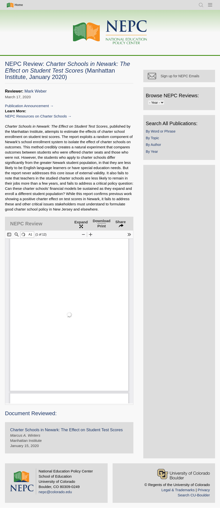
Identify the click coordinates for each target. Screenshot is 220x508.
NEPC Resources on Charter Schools (36, 116)
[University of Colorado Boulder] (183, 474)
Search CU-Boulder (194, 495)
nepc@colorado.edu (55, 492)
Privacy (204, 490)
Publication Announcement (27, 106)
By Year (152, 152)
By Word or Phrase (160, 131)
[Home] (110, 32)
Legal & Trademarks (178, 490)
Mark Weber (35, 91)
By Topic (152, 138)
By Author (153, 145)
